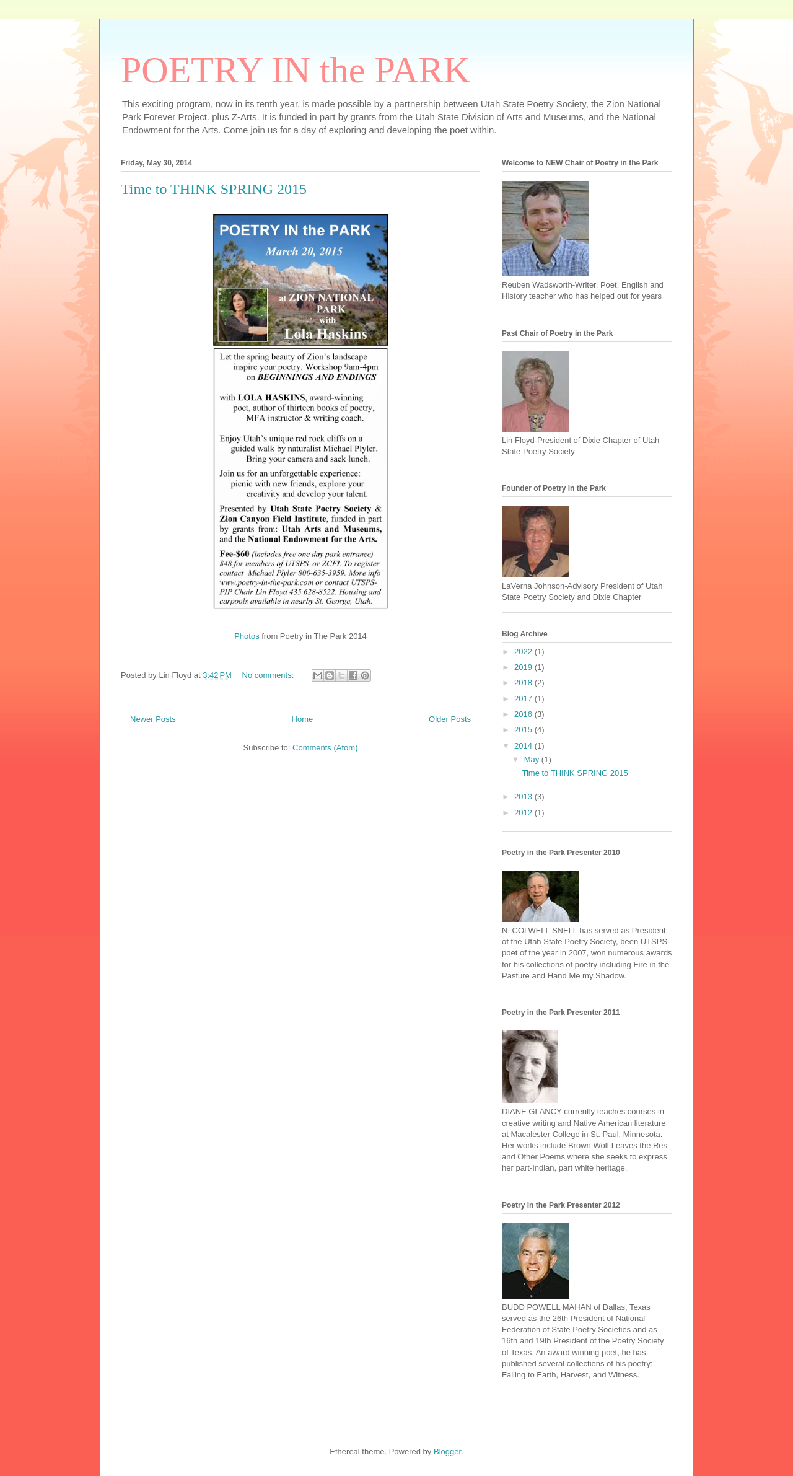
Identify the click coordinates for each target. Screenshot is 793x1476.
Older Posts (450, 719)
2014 (524, 745)
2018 (524, 682)
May (532, 759)
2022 (524, 651)
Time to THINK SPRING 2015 (214, 189)
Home (302, 719)
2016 (524, 714)
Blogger (447, 1451)
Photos (246, 636)
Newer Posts (153, 719)
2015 (524, 729)
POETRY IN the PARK (295, 70)
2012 (524, 812)
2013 (524, 796)
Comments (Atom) (324, 747)
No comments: (269, 675)
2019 (524, 667)
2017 (524, 698)
